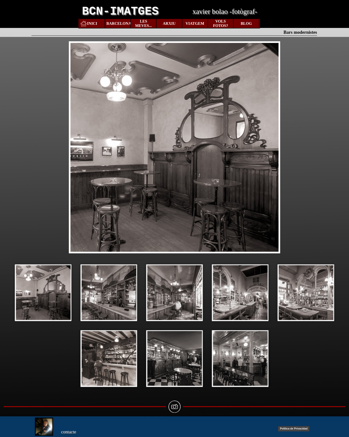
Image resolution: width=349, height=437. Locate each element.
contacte (68, 431)
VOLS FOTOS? (220, 23)
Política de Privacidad (294, 428)
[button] (43, 293)
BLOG (246, 23)
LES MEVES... (143, 23)
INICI (92, 23)
